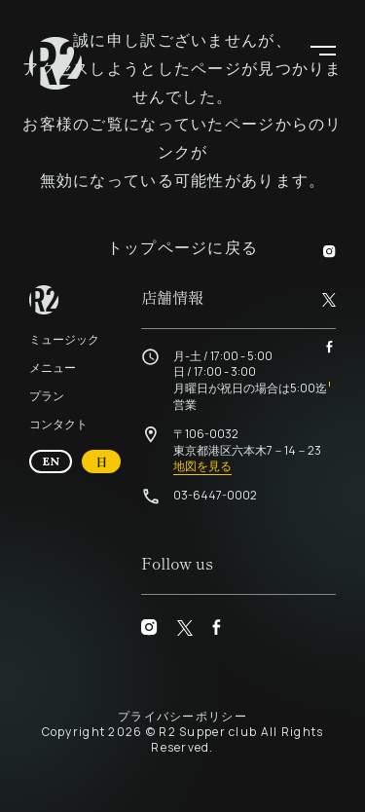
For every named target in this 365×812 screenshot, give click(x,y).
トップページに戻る (183, 247)
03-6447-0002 (215, 495)
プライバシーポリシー (182, 716)
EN (57, 460)
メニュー (52, 367)
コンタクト (58, 424)
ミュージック (64, 339)
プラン (46, 396)
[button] (323, 48)
